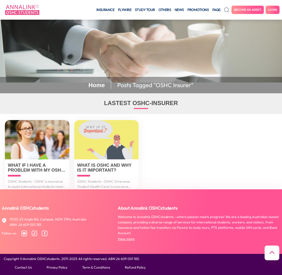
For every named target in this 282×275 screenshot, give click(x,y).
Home (97, 85)
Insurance (105, 10)
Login (272, 10)
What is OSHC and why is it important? (104, 168)
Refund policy (135, 267)
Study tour (145, 10)
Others (164, 10)
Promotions (198, 10)
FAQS (216, 10)
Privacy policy (57, 267)
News (179, 10)
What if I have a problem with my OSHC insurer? (36, 168)
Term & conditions (96, 267)
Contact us (23, 267)
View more (126, 239)
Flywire (124, 10)
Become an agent (247, 10)
